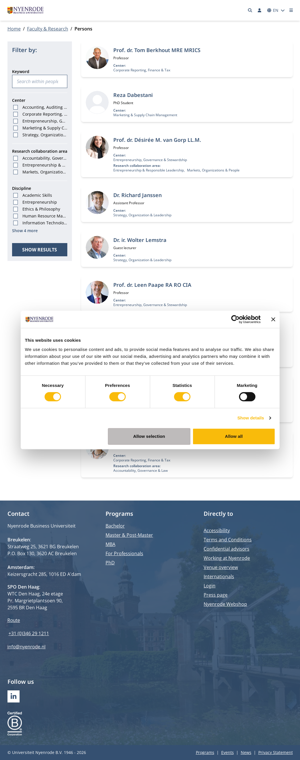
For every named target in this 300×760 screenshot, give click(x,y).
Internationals (219, 576)
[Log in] (259, 10)
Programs (205, 752)
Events (227, 752)
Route (13, 620)
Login (209, 586)
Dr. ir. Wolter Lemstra (140, 239)
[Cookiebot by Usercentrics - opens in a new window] (235, 319)
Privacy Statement (275, 752)
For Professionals (124, 553)
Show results (39, 250)
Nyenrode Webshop (225, 604)
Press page (216, 595)
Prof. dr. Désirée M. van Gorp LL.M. (157, 139)
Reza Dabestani (133, 94)
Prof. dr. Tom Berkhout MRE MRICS (156, 50)
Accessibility (217, 530)
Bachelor (115, 526)
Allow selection (149, 436)
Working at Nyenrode (227, 558)
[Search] (250, 10)
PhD (110, 563)
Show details (250, 417)
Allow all (234, 436)
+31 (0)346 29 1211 (29, 633)
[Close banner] (273, 319)
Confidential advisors (226, 549)
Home (14, 29)
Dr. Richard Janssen (137, 195)
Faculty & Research (47, 29)
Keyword (20, 71)
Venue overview (221, 567)
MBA (110, 544)
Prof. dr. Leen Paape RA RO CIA (152, 284)
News (246, 752)
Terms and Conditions (228, 539)
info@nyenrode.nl (26, 646)
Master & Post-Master (129, 535)
